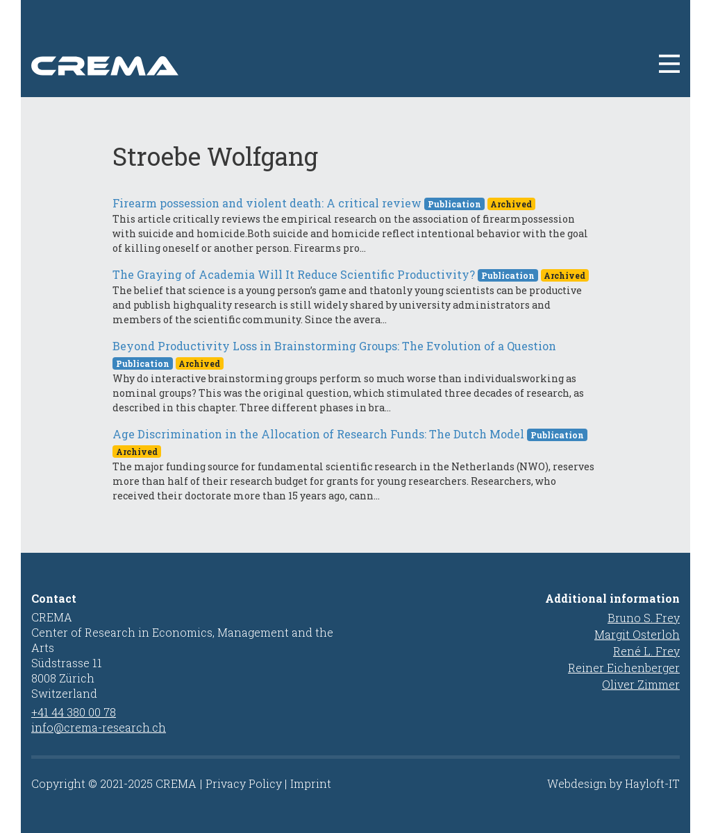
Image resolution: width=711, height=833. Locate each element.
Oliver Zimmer (641, 684)
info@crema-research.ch (98, 727)
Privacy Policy (244, 783)
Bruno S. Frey (644, 617)
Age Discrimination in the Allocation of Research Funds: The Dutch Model (318, 434)
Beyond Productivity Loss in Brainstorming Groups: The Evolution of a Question (334, 345)
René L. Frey (646, 651)
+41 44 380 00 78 (73, 712)
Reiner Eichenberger (624, 667)
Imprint (310, 783)
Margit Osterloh (637, 634)
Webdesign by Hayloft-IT (613, 783)
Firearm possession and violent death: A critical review (266, 203)
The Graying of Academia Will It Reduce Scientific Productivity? (293, 274)
